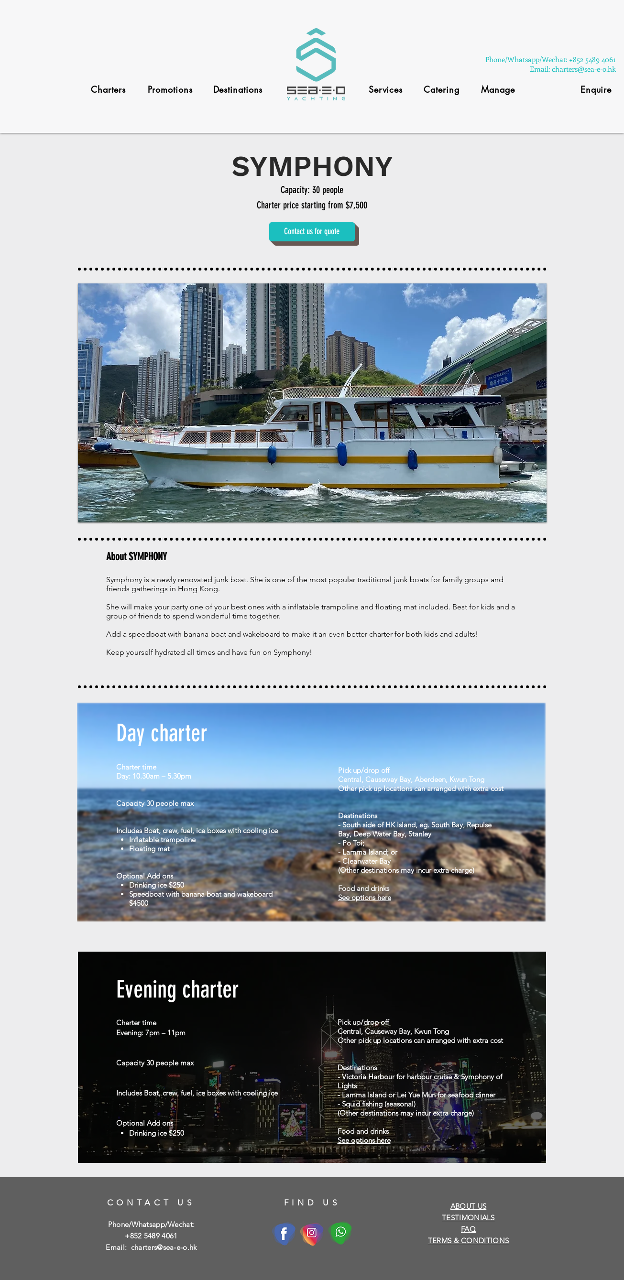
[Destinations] (238, 89)
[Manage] (498, 89)
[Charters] (108, 89)
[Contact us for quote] (312, 231)
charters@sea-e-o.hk (164, 1247)
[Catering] (442, 89)
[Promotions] (170, 89)
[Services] (386, 89)
